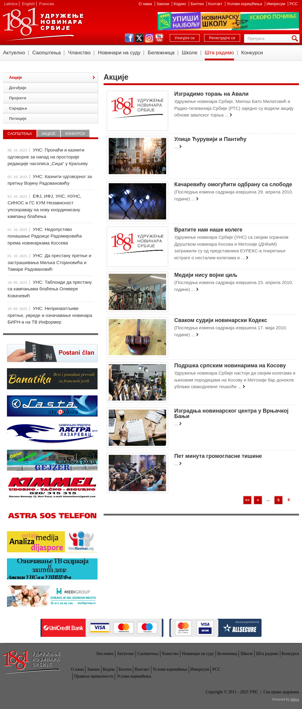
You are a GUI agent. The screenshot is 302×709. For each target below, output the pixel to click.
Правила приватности (93, 676)
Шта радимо (219, 53)
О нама (146, 4)
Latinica (11, 4)
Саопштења (46, 53)
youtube (159, 38)
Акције (15, 77)
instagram (149, 38)
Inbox (295, 699)
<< (247, 500)
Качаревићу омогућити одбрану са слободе (233, 184)
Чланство (79, 53)
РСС (294, 4)
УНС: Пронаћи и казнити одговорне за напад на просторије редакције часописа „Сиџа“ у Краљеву (48, 156)
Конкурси (252, 53)
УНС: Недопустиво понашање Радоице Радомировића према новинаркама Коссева (45, 236)
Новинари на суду (119, 53)
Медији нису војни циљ (205, 275)
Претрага (295, 38)
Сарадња (18, 108)
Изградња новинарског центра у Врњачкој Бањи (231, 413)
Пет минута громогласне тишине (218, 456)
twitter (139, 38)
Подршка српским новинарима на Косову (230, 365)
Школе (190, 53)
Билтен (198, 4)
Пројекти (17, 98)
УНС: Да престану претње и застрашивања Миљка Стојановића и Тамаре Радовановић (49, 262)
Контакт (215, 4)
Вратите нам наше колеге (208, 230)
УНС (43, 24)
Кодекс (180, 4)
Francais (46, 4)
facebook (129, 38)
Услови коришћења (245, 4)
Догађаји (17, 88)
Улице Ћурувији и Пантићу (210, 139)
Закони (163, 4)
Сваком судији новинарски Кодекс (220, 320)
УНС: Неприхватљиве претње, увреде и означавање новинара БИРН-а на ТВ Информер (50, 315)
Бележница (161, 53)
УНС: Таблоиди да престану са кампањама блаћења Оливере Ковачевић (50, 288)
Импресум (276, 4)
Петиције (18, 118)
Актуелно (14, 53)
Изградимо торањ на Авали (211, 94)
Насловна (105, 653)
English (28, 4)
